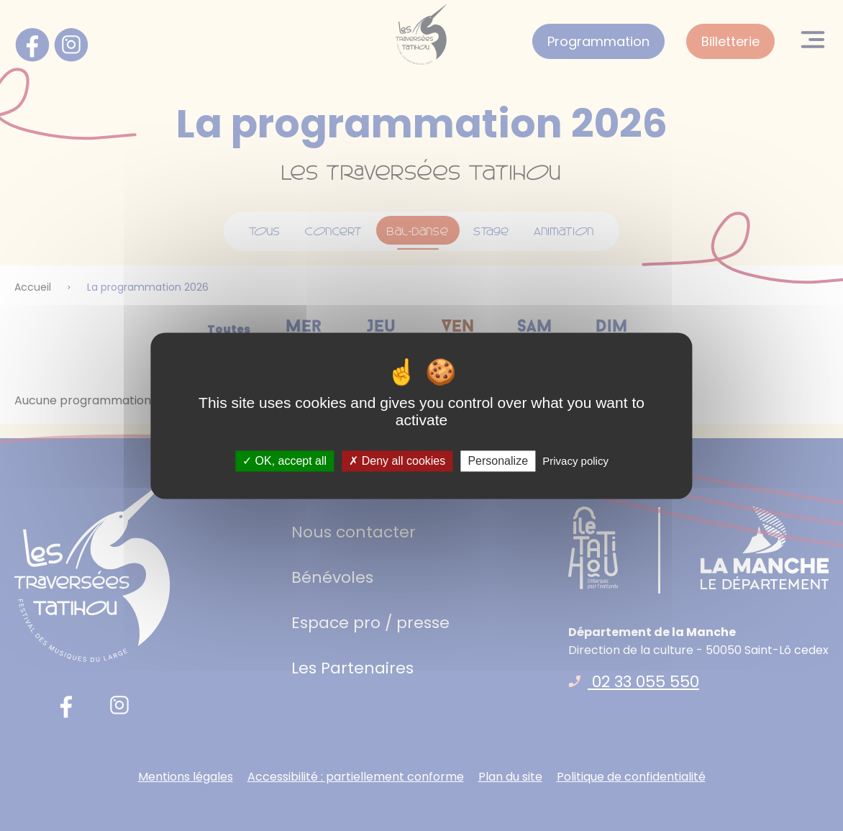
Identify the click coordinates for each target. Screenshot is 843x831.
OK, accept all (284, 461)
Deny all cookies (397, 461)
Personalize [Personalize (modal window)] (498, 461)
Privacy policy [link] (575, 461)
